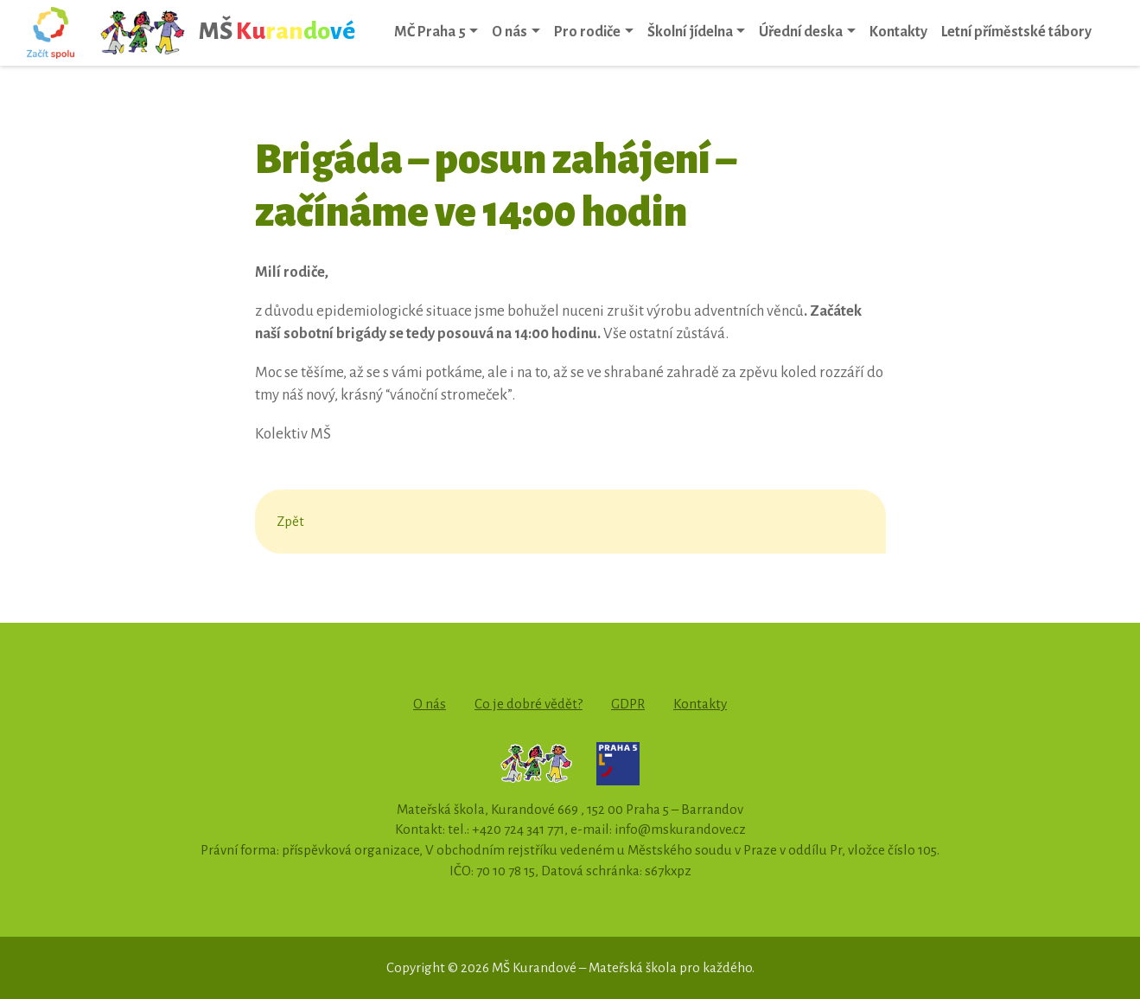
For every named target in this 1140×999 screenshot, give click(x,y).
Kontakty (898, 32)
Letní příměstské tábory (1016, 32)
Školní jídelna (690, 32)
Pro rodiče (587, 32)
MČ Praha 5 (430, 32)
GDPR (628, 703)
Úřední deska (801, 32)
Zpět (290, 521)
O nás (509, 32)
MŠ (226, 33)
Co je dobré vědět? (528, 703)
